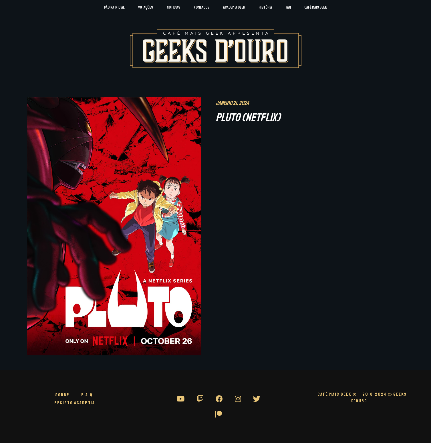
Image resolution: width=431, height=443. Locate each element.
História (265, 7)
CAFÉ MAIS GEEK (337, 394)
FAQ (288, 7)
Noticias (173, 7)
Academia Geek (234, 7)
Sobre (62, 395)
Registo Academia (74, 403)
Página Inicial (114, 7)
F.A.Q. (87, 395)
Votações (145, 7)
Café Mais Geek (315, 7)
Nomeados (201, 7)
